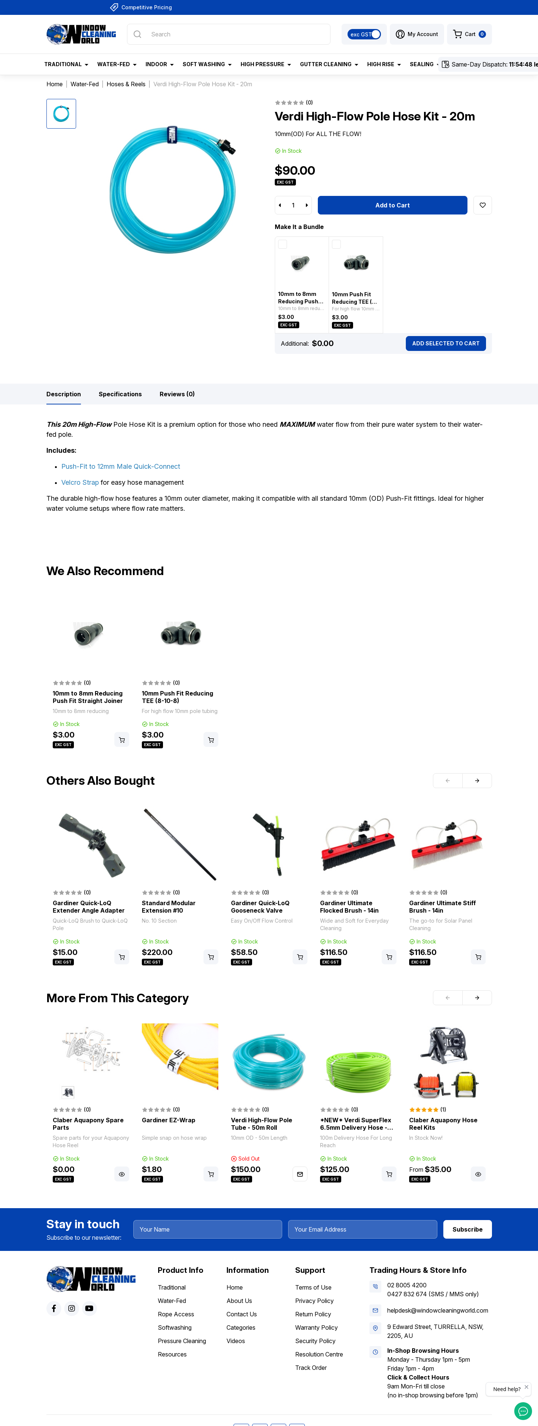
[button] (417, 34)
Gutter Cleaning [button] (326, 64)
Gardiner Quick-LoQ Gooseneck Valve (260, 906)
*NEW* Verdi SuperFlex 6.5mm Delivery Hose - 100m (355, 1127)
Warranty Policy (316, 1327)
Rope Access (176, 1314)
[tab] (63, 394)
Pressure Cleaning (182, 1341)
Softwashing (175, 1327)
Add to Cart (392, 205)
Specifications (120, 394)
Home (234, 1287)
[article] (91, 673)
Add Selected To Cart (446, 343)
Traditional (172, 1287)
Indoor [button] (156, 64)
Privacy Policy (314, 1300)
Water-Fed (172, 1300)
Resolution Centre (319, 1354)
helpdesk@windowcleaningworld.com (437, 1310)
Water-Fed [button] (113, 64)
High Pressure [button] (262, 64)
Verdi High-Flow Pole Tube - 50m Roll (261, 1123)
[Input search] (228, 34)
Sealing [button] (422, 64)
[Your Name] (208, 1229)
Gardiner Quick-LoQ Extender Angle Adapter (89, 906)
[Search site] (137, 34)
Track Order (311, 1367)
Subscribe (468, 1229)
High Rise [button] (380, 64)
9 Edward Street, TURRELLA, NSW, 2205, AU (435, 1331)
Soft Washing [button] (204, 64)
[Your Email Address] (362, 1229)
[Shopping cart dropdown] (469, 34)
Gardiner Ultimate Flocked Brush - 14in (349, 906)
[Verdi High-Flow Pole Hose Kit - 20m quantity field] (293, 205)
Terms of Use (313, 1287)
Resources (172, 1354)
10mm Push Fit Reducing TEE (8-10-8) (355, 301)
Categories (240, 1327)
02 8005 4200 (407, 1285)
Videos (235, 1341)
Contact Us (241, 1314)
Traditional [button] (63, 64)
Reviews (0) (177, 394)
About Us (239, 1300)
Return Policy (313, 1314)
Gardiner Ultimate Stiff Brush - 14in (442, 906)
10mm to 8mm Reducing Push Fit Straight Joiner (88, 697)
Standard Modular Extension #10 (169, 906)
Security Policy (315, 1341)
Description (63, 394)
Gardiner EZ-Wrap (168, 1120)
